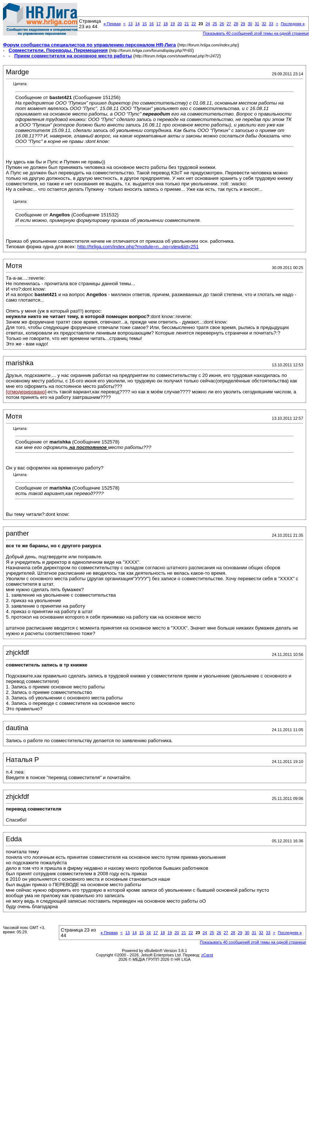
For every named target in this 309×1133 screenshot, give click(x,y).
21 (186, 24)
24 (208, 24)
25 (215, 24)
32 (264, 24)
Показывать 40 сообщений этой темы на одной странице (253, 942)
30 (250, 24)
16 (151, 24)
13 (130, 24)
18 (165, 24)
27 (228, 24)
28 (236, 24)
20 (180, 24)
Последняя (293, 24)
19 (172, 24)
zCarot (207, 955)
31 (257, 24)
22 (193, 24)
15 (144, 24)
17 (158, 24)
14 (137, 24)
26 (222, 24)
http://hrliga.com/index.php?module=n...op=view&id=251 (138, 246)
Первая (112, 24)
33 (271, 24)
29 (243, 24)
